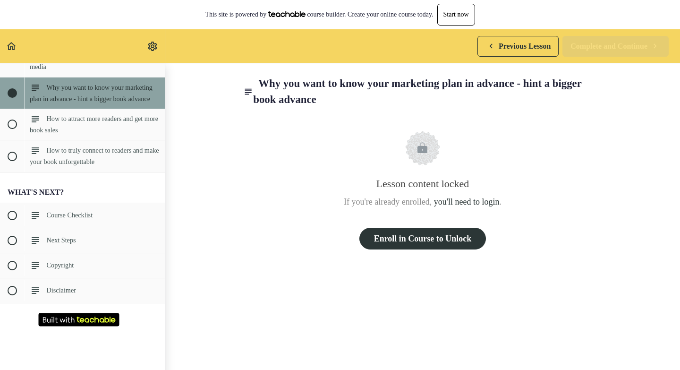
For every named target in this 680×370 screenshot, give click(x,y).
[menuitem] (153, 46)
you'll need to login (467, 202)
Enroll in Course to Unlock (423, 238)
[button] (12, 46)
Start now (456, 14)
